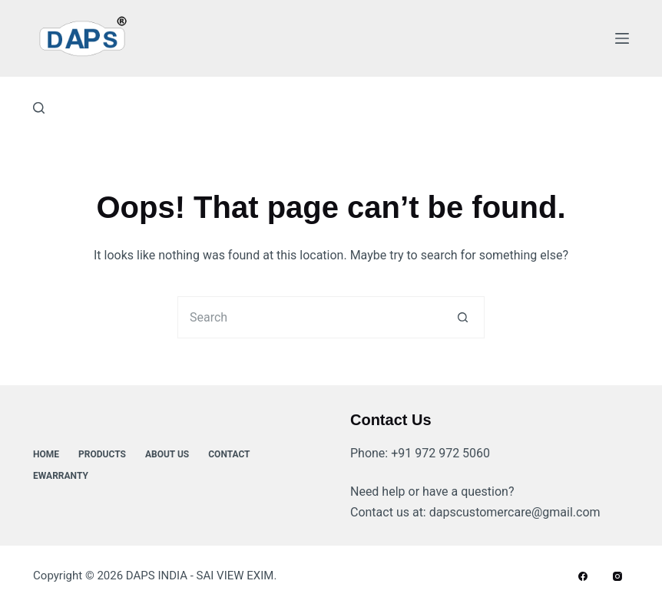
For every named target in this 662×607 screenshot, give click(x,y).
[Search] (39, 108)
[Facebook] (582, 576)
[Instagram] (617, 576)
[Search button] (463, 317)
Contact (229, 454)
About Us (167, 454)
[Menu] (622, 38)
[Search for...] (309, 317)
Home (46, 454)
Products (102, 454)
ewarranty (60, 475)
